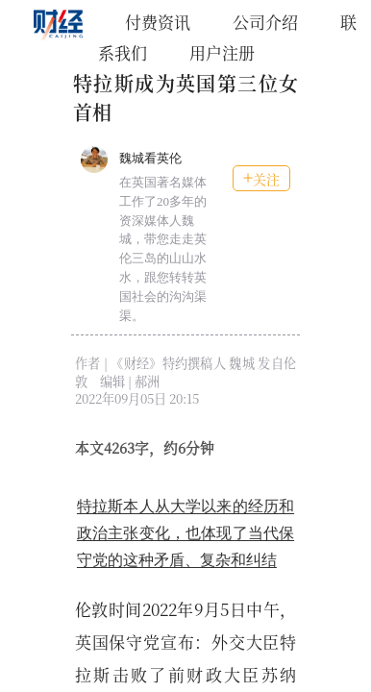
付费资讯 (157, 22)
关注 (261, 178)
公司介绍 (265, 22)
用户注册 (222, 52)
